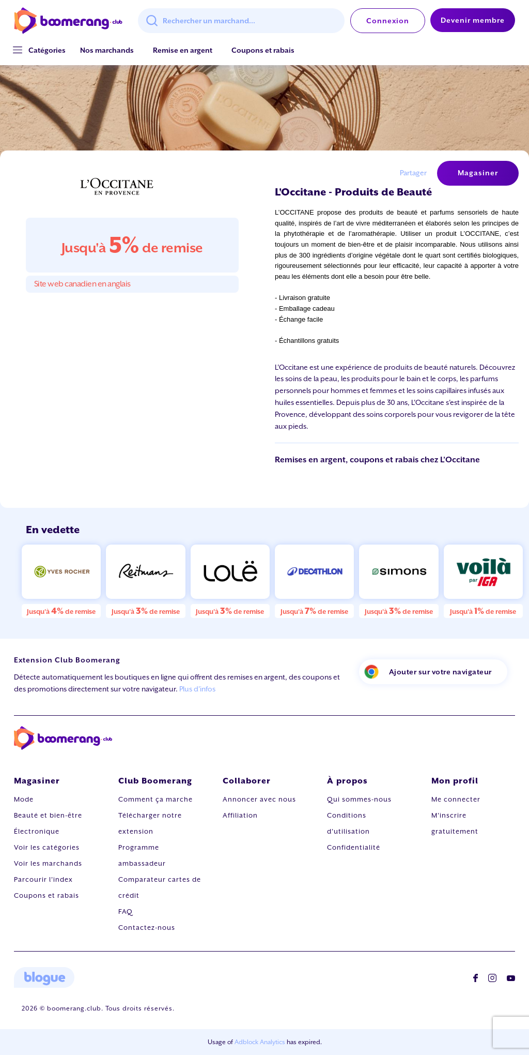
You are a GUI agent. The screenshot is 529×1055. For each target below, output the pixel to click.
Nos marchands (107, 50)
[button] (47, 50)
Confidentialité (353, 847)
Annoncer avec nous (259, 799)
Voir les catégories (47, 847)
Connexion (387, 20)
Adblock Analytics (260, 1042)
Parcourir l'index (43, 879)
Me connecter (455, 799)
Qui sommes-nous (359, 799)
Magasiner (478, 172)
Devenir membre (473, 20)
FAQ (125, 911)
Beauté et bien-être (48, 815)
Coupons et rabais (262, 50)
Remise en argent (182, 50)
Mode (24, 799)
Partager (413, 172)
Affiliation (240, 815)
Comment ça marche (155, 799)
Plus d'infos (197, 689)
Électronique (36, 831)
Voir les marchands (48, 863)
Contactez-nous (146, 927)
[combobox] (241, 20)
